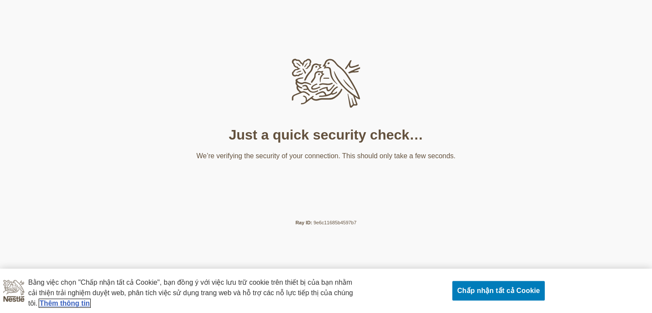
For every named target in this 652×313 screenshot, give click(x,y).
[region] (326, 291)
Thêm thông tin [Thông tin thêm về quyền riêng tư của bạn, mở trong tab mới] (65, 303)
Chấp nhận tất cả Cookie (498, 290)
